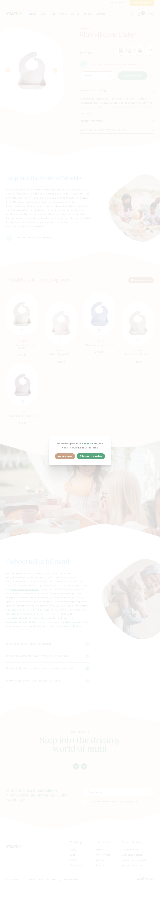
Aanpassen (65, 456)
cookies (88, 444)
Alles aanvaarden (91, 456)
